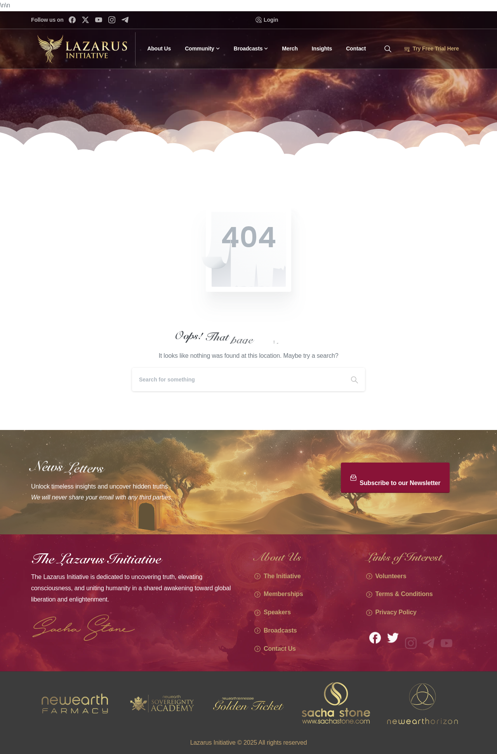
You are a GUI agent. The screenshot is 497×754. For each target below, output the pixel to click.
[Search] (238, 379)
